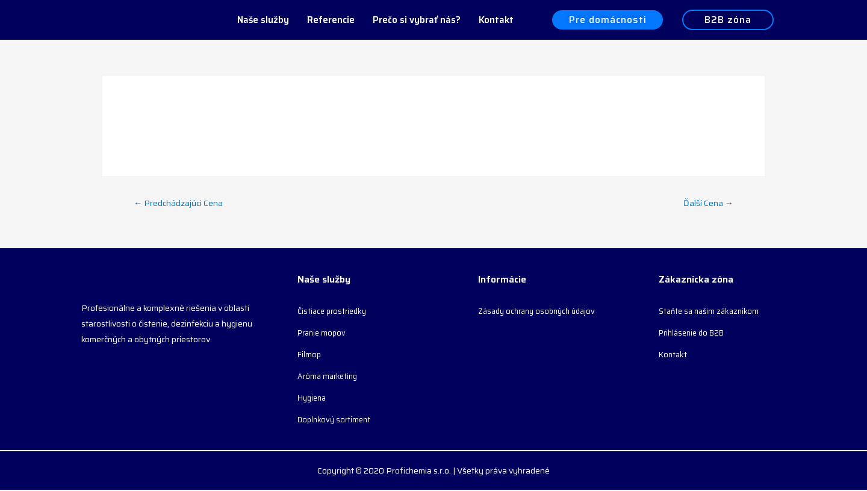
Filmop (309, 355)
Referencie (331, 20)
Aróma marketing (329, 377)
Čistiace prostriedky (334, 312)
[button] (607, 20)
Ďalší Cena (707, 203)
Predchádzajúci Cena (180, 203)
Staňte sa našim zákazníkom (712, 312)
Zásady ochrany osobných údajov (541, 312)
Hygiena (313, 398)
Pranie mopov (323, 333)
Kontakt (496, 20)
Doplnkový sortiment (336, 420)
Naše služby (263, 20)
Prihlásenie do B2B (695, 333)
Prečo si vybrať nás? (417, 20)
